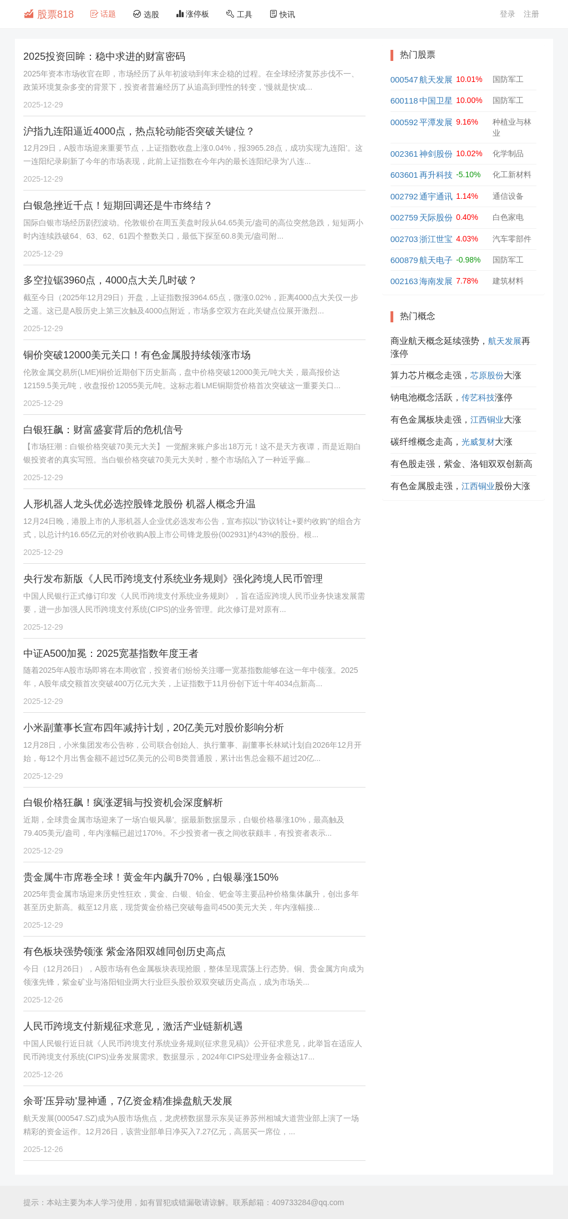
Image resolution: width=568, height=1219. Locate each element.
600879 (404, 260)
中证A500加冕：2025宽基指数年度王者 (111, 653)
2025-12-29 (43, 104)
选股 (146, 14)
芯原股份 (487, 375)
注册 (531, 13)
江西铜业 (487, 419)
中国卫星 (436, 100)
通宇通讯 (436, 196)
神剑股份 (436, 153)
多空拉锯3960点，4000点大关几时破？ (110, 280)
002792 (404, 196)
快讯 (282, 14)
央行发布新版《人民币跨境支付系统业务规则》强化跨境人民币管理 (173, 578)
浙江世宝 (436, 239)
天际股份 (436, 217)
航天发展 (436, 79)
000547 (404, 79)
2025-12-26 (43, 999)
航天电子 (436, 260)
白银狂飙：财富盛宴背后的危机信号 (103, 429)
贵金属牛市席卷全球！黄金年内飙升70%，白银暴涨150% (150, 877)
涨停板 (192, 13)
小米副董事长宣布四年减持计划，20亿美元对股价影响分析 (153, 727)
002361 (404, 153)
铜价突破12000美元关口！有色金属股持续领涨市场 (137, 355)
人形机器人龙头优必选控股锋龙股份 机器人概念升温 (139, 504)
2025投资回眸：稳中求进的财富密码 (104, 56)
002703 (404, 239)
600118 (404, 100)
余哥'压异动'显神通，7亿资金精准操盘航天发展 (127, 1101)
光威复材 (478, 441)
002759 (404, 217)
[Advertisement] (463, 580)
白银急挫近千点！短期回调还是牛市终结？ (118, 205)
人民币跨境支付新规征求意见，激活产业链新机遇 (133, 1026)
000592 (404, 122)
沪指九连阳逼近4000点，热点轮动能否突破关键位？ (139, 131)
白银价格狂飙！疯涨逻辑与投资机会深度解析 (123, 802)
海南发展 (436, 281)
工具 (239, 14)
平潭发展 (436, 122)
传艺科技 (478, 397)
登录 (507, 13)
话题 (103, 13)
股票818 (48, 14)
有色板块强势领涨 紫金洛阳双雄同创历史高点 (124, 951)
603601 (404, 174)
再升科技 (436, 174)
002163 (404, 281)
